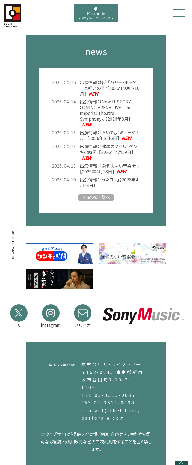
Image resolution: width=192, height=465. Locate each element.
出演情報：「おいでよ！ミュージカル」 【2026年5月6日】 (110, 135)
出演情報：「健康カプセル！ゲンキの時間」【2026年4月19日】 (108, 152)
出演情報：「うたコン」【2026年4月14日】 (109, 182)
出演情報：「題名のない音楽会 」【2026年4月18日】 (109, 168)
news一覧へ (98, 197)
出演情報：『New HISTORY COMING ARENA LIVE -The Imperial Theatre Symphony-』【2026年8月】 (105, 113)
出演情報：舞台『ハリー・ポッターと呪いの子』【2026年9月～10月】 (110, 87)
